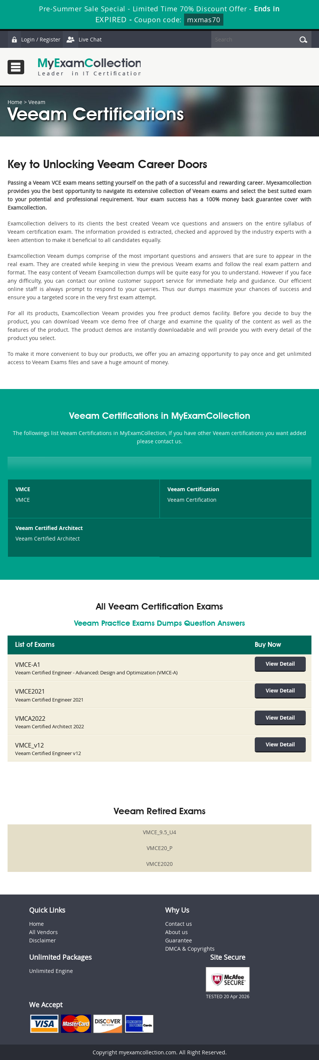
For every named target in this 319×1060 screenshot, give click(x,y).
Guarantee (178, 940)
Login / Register (34, 39)
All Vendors (43, 931)
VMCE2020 (159, 863)
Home (15, 102)
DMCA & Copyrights (190, 948)
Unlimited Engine (51, 970)
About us (176, 931)
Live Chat (82, 39)
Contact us (178, 923)
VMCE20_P (159, 847)
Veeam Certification (193, 489)
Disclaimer (42, 940)
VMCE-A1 (27, 664)
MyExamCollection (89, 66)
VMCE (22, 489)
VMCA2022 (30, 718)
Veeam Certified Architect (49, 528)
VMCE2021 (30, 691)
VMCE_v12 (29, 745)
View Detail (280, 663)
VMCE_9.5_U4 (159, 831)
